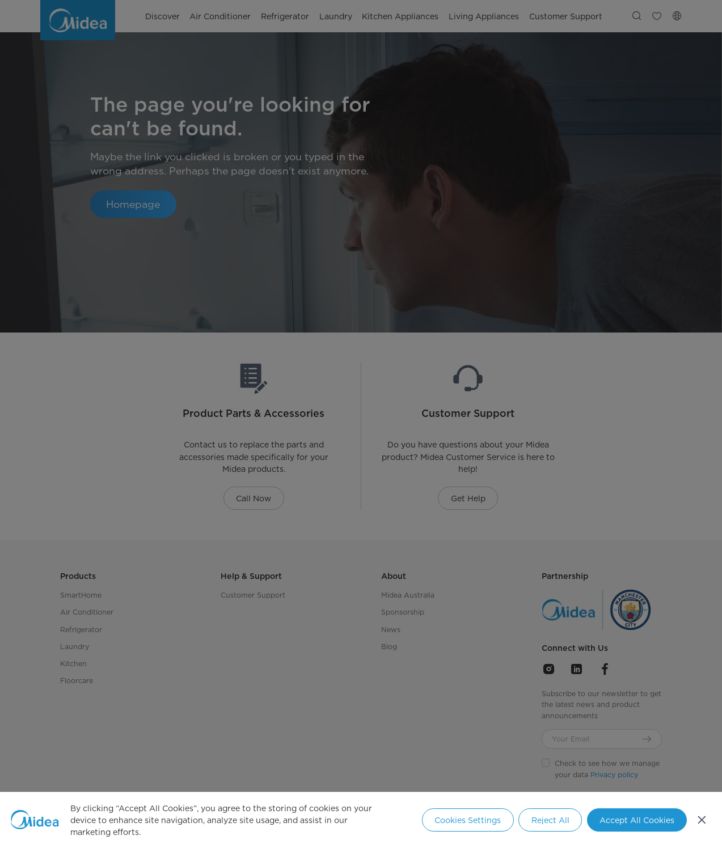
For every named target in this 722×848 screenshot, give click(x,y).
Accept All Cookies (636, 820)
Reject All (550, 820)
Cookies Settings (467, 820)
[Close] (702, 820)
